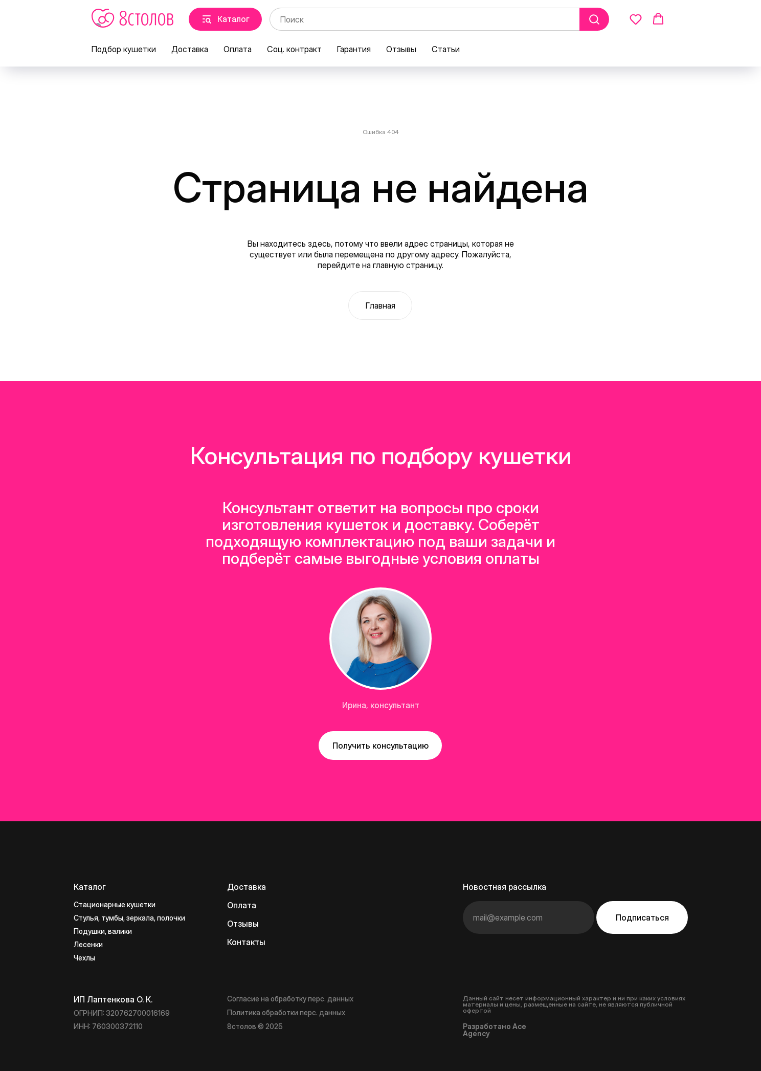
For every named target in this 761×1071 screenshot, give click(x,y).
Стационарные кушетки (114, 904)
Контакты (246, 942)
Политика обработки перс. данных (286, 1012)
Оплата (237, 49)
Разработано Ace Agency (494, 1030)
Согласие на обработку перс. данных (290, 998)
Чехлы (84, 957)
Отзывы (401, 49)
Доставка (189, 49)
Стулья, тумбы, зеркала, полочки (129, 917)
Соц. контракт (294, 49)
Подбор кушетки (124, 49)
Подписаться (642, 917)
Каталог (90, 887)
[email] (528, 917)
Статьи (446, 49)
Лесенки (88, 944)
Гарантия (354, 49)
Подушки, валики (103, 931)
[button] (636, 19)
